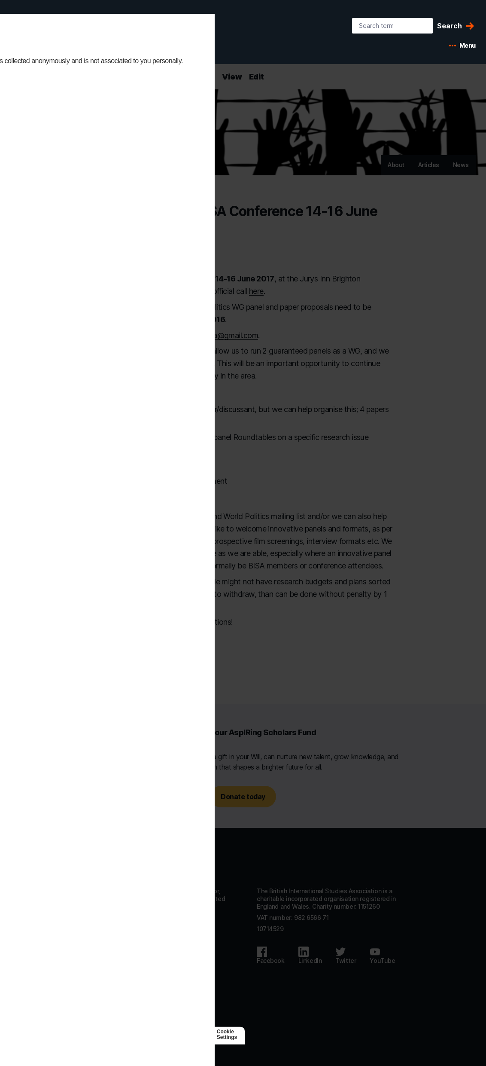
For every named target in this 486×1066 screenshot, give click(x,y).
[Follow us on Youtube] (382, 956)
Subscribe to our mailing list (127, 995)
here (256, 291)
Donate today (243, 796)
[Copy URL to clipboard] (183, 661)
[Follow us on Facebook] (271, 956)
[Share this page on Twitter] (152, 661)
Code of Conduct (112, 984)
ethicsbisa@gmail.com (220, 335)
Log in (96, 1006)
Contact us (103, 950)
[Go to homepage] (119, 863)
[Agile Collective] (139, 1034)
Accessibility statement (121, 961)
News (461, 164)
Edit (256, 76)
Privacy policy (107, 973)
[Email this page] (168, 661)
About (396, 164)
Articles (428, 164)
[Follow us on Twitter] (345, 956)
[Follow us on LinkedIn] (310, 956)
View (232, 76)
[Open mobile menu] (462, 45)
